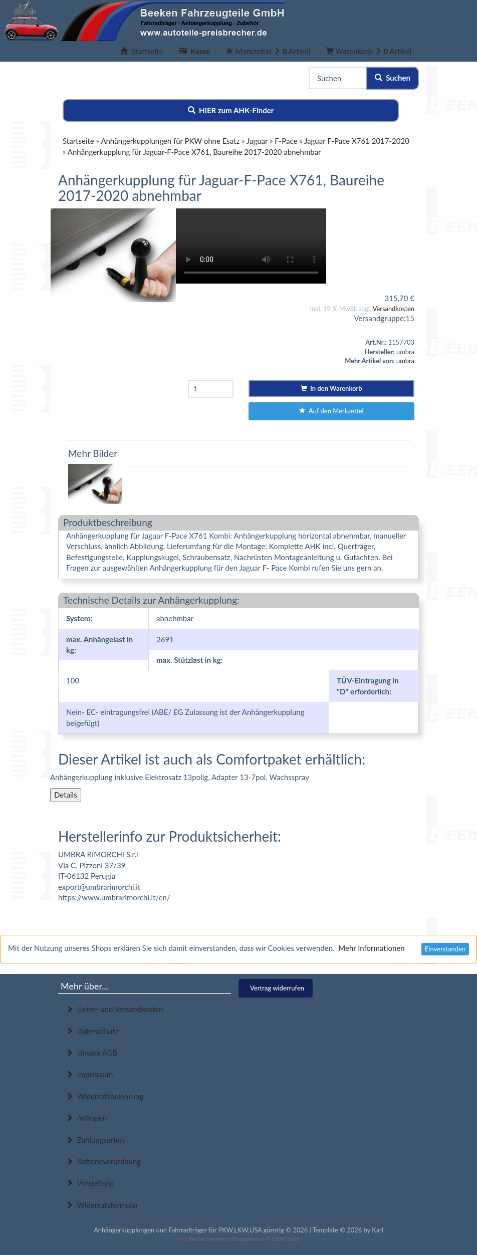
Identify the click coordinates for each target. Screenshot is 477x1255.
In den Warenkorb (331, 388)
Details (65, 794)
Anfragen (86, 1117)
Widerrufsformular (102, 1204)
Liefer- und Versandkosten (114, 1009)
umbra (405, 361)
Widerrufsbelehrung (104, 1096)
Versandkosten (393, 309)
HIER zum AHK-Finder (231, 110)
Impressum (89, 1074)
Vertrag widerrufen (277, 988)
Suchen (392, 77)
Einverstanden (445, 949)
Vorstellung (90, 1182)
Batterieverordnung (103, 1161)
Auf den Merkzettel (331, 411)
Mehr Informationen (371, 947)
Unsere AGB (91, 1052)
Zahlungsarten (95, 1139)
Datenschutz (92, 1031)
